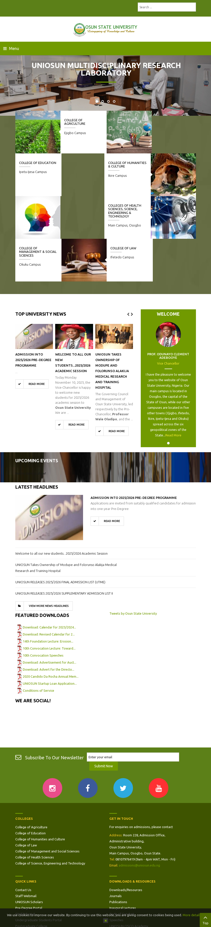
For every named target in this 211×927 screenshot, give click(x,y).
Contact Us (23, 847)
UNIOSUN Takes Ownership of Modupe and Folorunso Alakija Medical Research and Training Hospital (112, 328)
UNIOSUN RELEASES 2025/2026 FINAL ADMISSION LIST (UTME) (60, 539)
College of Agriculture (74, 121)
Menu (11, 48)
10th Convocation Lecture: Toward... (49, 605)
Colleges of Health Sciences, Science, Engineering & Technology (35, 168)
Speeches (116, 878)
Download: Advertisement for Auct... (49, 619)
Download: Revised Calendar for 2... (49, 591)
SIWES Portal (25, 872)
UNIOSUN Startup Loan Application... (50, 641)
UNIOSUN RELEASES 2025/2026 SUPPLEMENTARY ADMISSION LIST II (64, 550)
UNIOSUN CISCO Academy (128, 884)
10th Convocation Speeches (43, 612)
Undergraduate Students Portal (38, 878)
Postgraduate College (31, 884)
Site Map (21, 890)
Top (205, 919)
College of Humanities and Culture (40, 797)
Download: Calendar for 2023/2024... (49, 584)
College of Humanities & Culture (127, 164)
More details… (193, 915)
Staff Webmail (25, 853)
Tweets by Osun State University (133, 570)
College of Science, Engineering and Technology (50, 821)
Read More (173, 392)
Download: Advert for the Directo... (48, 626)
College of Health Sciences (34, 815)
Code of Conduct (121, 872)
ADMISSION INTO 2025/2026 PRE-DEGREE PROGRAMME (33, 317)
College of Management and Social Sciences (47, 809)
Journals (115, 853)
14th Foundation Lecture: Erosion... (48, 598)
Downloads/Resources (125, 847)
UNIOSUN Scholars (29, 859)
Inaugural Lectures (122, 865)
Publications (118, 859)
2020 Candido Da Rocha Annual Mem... (51, 633)
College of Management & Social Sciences (83, 209)
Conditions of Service (38, 648)
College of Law (167, 205)
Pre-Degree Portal (28, 865)
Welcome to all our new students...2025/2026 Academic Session (61, 510)
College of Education (173, 120)
